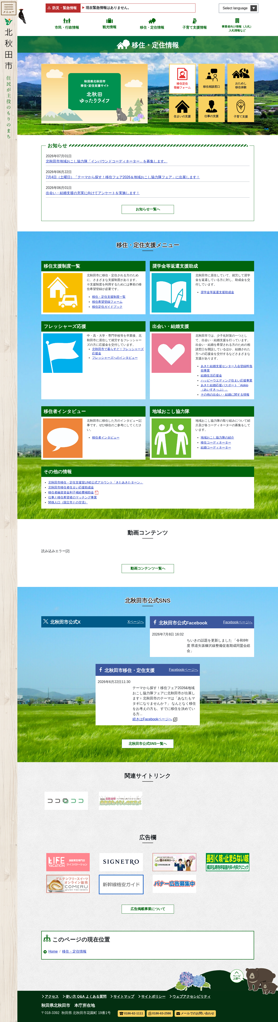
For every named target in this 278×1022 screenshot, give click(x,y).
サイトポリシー (153, 996)
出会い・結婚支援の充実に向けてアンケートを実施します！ (93, 193)
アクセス (52, 996)
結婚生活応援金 (211, 375)
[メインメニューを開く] (8, 8)
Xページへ (135, 622)
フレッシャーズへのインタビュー (115, 357)
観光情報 (109, 27)
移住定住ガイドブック (107, 306)
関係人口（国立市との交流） (68, 502)
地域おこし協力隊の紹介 (217, 437)
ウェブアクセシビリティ (191, 996)
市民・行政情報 (67, 27)
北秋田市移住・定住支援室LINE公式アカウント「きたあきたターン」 (95, 482)
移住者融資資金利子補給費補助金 (73, 492)
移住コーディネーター (216, 442)
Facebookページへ (237, 622)
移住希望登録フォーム (107, 301)
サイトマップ (123, 996)
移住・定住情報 (152, 27)
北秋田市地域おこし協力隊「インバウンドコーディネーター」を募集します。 (106, 161)
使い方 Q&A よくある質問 (86, 996)
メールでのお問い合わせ (195, 1013)
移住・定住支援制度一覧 (109, 296)
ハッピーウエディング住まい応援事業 (226, 380)
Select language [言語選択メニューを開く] (235, 8)
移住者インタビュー (105, 437)
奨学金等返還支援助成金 (217, 292)
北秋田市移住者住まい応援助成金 (71, 487)
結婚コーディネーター (216, 447)
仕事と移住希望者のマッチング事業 (72, 497)
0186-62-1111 (131, 1013)
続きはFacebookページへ (154, 719)
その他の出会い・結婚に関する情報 (225, 394)
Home (53, 951)
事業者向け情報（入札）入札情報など (237, 28)
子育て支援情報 (194, 27)
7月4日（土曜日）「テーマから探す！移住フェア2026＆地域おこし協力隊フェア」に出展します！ (123, 177)
